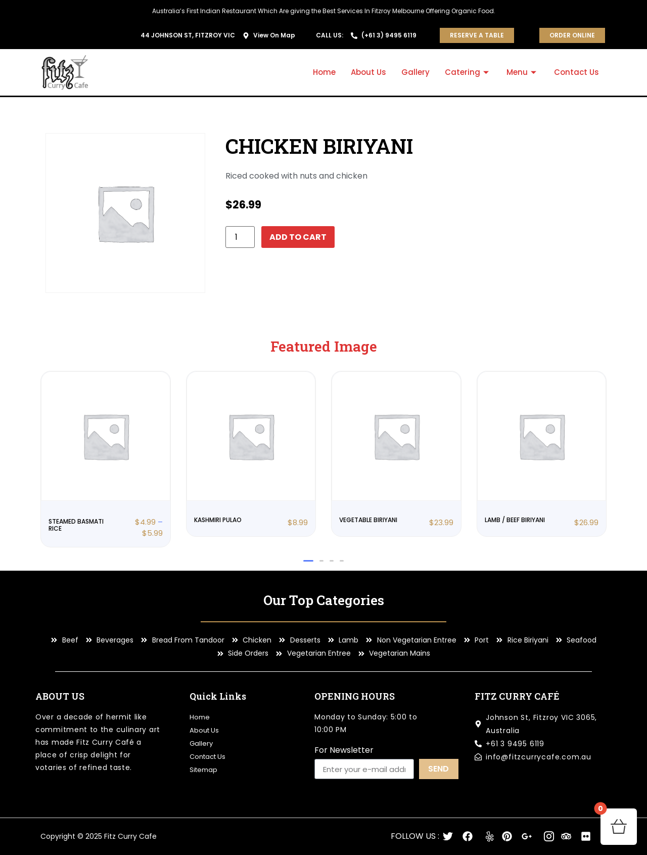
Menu (522, 72)
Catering (468, 72)
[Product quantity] (240, 237)
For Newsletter (344, 751)
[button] (308, 561)
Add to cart (298, 237)
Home (324, 72)
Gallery (415, 72)
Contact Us (576, 72)
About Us (368, 72)
